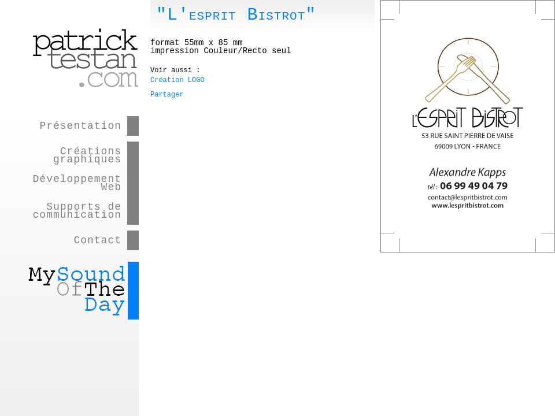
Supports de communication (77, 211)
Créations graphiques (87, 155)
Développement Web (77, 183)
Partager (167, 95)
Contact (97, 240)
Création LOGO (177, 80)
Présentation (80, 126)
